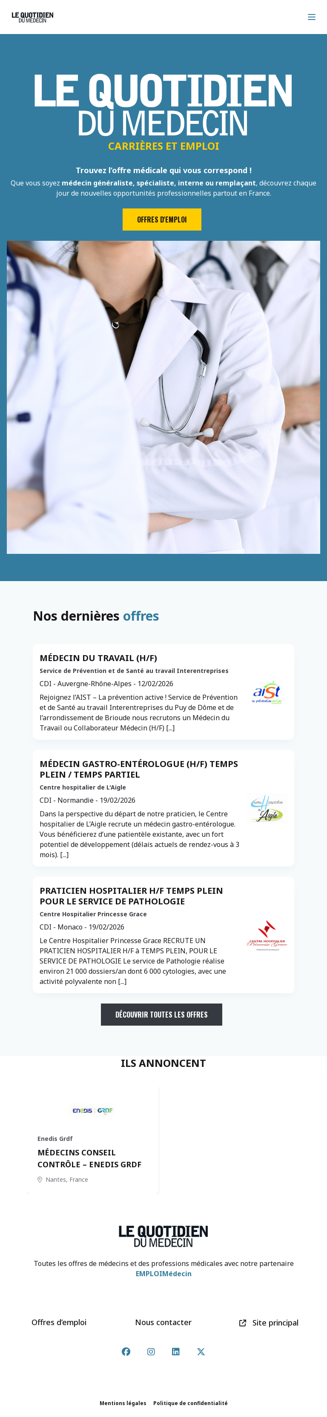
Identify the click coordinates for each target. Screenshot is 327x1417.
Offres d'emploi (162, 219)
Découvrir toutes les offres (161, 1014)
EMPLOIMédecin (164, 1273)
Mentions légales (123, 1403)
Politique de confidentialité (190, 1403)
